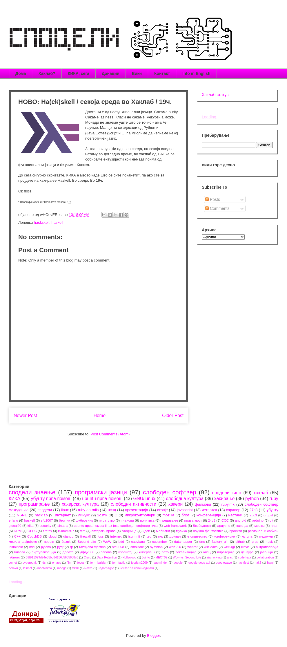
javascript (185, 510)
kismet (27, 568)
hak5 (258, 562)
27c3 (253, 510)
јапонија (266, 552)
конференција (209, 515)
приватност (193, 520)
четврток (209, 510)
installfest (16, 547)
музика (181, 531)
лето (165, 552)
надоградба (106, 568)
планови (127, 520)
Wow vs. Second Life (187, 557)
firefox (47, 531)
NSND (22, 515)
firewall (85, 536)
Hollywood (129, 557)
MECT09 (161, 557)
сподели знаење (32, 492)
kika (31, 525)
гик (160, 536)
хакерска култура (80, 504)
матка (88, 568)
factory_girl (220, 541)
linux (65, 510)
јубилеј (14, 557)
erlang (13, 520)
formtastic (118, 562)
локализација (186, 552)
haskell (57, 222)
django (68, 536)
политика (147, 520)
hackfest (243, 562)
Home (100, 415)
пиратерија (225, 552)
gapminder (160, 562)
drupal (268, 515)
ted (149, 536)
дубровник (84, 520)
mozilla (168, 515)
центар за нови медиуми (136, 568)
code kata (244, 557)
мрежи (260, 525)
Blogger (153, 635)
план (274, 525)
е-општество (197, 536)
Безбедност (202, 525)
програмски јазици (101, 492)
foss (100, 536)
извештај (125, 552)
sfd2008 (118, 547)
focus (81, 562)
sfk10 (75, 568)
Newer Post (25, 415)
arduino (258, 520)
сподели (45, 510)
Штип (245, 547)
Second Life (87, 541)
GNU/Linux (144, 498)
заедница (129, 531)
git (271, 520)
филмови (203, 504)
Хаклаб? (46, 73)
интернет (63, 515)
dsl (44, 562)
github (240, 541)
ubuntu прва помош (102, 498)
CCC (225, 520)
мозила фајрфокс (23, 541)
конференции (224, 536)
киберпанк (147, 552)
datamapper (183, 541)
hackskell (41, 222)
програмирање (34, 504)
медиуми (266, 536)
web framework (175, 525)
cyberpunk (30, 562)
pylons (46, 547)
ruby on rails (88, 510)
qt (71, 547)
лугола (247, 536)
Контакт (162, 73)
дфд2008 (87, 552)
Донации (110, 73)
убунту (272, 510)
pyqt (60, 547)
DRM (18, 531)
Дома (20, 73)
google (178, 562)
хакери (175, 504)
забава (106, 552)
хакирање (224, 498)
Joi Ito (146, 557)
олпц (206, 552)
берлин (64, 520)
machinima (44, 568)
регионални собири (263, 531)
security (45, 525)
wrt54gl (229, 547)
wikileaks (210, 547)
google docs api (199, 562)
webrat (192, 547)
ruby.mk (227, 504)
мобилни (163, 531)
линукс (84, 515)
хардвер (233, 510)
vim (82, 531)
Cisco (87, 557)
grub (255, 541)
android (240, 520)
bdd (121, 541)
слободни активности (133, 504)
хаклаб (261, 492)
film (69, 562)
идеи (146, 531)
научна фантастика (208, 531)
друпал (175, 536)
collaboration (265, 557)
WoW (107, 541)
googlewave (224, 562)
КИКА (14, 498)
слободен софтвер (169, 492)
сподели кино (226, 492)
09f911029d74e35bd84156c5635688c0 (52, 557)
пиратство (107, 520)
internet (116, 536)
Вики (137, 73)
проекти (235, 531)
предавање (169, 520)
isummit (134, 536)
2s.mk (65, 541)
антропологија (267, 547)
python (252, 498)
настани (235, 515)
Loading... (211, 117)
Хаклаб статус (215, 94)
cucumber (159, 541)
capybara (138, 541)
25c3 (253, 515)
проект (49, 541)
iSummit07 (66, 531)
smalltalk (137, 547)
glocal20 (15, 525)
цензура (247, 552)
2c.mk (102, 515)
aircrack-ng (214, 557)
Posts (212, 199)
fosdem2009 (139, 562)
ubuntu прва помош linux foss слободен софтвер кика (115, 525)
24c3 (211, 520)
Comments (217, 208)
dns (202, 541)
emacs (56, 562)
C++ (17, 536)
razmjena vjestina (92, 547)
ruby (274, 498)
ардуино (223, 525)
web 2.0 (175, 547)
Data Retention (107, 557)
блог (185, 515)
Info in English (196, 73)
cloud (52, 536)
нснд (112, 510)
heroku (13, 568)
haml (270, 562)
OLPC (32, 531)
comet (13, 562)
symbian (156, 547)
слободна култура (185, 498)
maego (62, 568)
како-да (242, 525)
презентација (136, 510)
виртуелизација (44, 552)
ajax (229, 557)
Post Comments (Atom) (110, 434)
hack (269, 541)
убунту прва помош (51, 498)
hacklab (41, 515)
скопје (162, 510)
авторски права (103, 531)
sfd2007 (47, 520)
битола (19, 552)
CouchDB (34, 536)
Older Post (173, 415)
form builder (98, 562)
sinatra (62, 525)
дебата (68, 552)
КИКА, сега (78, 73)
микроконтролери (139, 515)
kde (32, 547)
